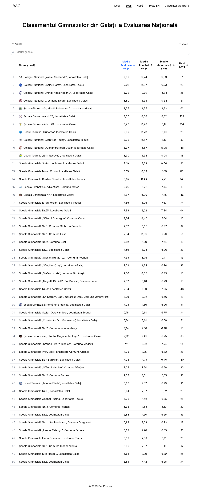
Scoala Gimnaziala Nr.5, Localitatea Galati (44, 414)
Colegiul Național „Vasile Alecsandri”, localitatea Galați (53, 77)
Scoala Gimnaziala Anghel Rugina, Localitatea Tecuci (51, 398)
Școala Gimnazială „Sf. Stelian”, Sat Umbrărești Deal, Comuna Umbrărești (63, 296)
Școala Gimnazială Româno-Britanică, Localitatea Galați (54, 304)
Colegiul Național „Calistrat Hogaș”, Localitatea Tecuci (53, 139)
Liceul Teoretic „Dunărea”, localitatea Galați (47, 132)
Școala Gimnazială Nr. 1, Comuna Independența (48, 446)
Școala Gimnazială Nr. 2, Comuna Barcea (44, 375)
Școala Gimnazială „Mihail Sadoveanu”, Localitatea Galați (55, 108)
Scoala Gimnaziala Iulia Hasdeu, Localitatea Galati (49, 453)
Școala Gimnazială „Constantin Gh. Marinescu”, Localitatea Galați (58, 320)
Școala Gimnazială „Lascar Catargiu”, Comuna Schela (51, 430)
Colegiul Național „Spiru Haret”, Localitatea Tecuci (51, 84)
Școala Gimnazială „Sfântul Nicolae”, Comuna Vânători (52, 367)
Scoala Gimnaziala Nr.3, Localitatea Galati (44, 461)
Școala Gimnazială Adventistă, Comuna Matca (49, 187)
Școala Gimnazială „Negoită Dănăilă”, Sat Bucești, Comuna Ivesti (58, 281)
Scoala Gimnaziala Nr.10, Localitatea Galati (44, 391)
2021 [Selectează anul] (183, 43)
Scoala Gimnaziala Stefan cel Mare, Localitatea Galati (51, 163)
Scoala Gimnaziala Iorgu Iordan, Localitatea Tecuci (50, 202)
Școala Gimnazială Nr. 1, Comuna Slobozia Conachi (50, 226)
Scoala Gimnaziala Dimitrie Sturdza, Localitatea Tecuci (52, 179)
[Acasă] (18, 6)
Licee (117, 5)
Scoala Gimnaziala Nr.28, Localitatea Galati (47, 116)
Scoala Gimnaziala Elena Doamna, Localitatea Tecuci (51, 438)
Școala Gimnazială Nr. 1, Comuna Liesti (42, 234)
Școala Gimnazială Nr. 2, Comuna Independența (48, 328)
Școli (129, 5)
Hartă (140, 5)
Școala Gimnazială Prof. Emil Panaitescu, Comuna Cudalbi (54, 351)
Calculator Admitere (177, 5)
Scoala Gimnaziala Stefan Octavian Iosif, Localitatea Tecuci (55, 312)
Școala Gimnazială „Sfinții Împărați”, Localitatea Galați (51, 265)
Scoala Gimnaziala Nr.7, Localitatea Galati (46, 194)
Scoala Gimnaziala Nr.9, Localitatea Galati (44, 249)
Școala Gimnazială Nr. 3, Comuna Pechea (44, 406)
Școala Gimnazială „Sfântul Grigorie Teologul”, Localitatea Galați (60, 336)
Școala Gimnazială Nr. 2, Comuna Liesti (42, 241)
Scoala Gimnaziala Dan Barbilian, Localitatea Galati (49, 359)
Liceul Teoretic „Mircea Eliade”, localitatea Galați (50, 383)
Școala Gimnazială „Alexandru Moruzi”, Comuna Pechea (53, 257)
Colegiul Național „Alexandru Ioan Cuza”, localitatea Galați (56, 147)
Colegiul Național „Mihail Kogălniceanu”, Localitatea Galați (56, 92)
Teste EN (154, 5)
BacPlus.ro (105, 486)
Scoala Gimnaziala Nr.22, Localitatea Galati (45, 289)
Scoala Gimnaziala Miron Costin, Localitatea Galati (49, 171)
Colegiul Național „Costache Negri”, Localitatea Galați (53, 100)
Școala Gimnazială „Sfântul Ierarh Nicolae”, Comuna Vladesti (56, 344)
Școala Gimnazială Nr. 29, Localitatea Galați (47, 124)
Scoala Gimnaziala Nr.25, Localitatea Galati (45, 210)
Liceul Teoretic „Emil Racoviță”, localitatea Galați (50, 155)
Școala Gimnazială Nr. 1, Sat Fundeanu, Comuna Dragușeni (55, 422)
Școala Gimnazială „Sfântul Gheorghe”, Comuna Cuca (51, 218)
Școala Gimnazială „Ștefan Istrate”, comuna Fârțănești (51, 273)
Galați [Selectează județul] (17, 43)
